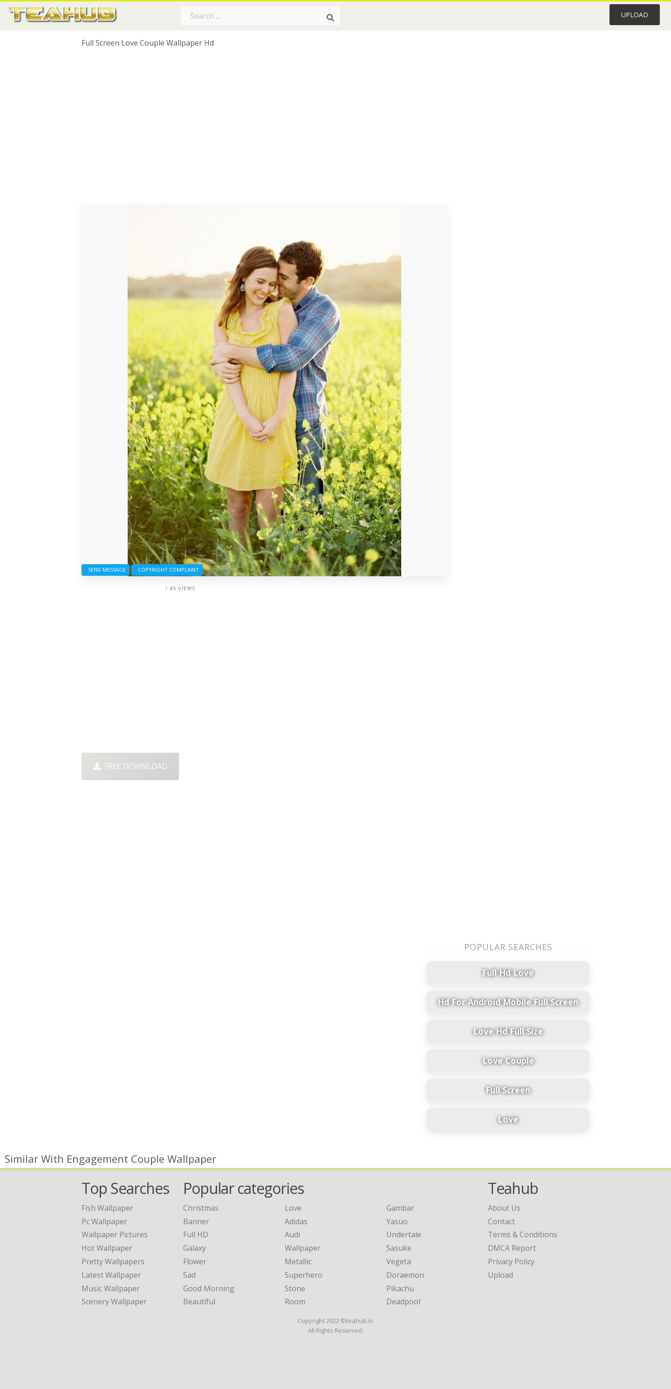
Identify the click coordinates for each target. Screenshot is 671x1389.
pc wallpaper (104, 1221)
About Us (504, 1208)
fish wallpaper (107, 1208)
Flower (194, 1261)
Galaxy (194, 1248)
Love (293, 1208)
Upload (634, 14)
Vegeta (398, 1261)
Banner (196, 1221)
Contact (501, 1221)
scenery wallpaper (114, 1301)
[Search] (330, 17)
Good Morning (208, 1288)
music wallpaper (111, 1288)
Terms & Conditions (522, 1234)
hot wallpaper (107, 1248)
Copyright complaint (167, 569)
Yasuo (397, 1221)
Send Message (105, 569)
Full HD (195, 1234)
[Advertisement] (264, 129)
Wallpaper (303, 1248)
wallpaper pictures (115, 1234)
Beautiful (199, 1301)
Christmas (201, 1208)
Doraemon (405, 1275)
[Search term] (260, 16)
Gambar (400, 1208)
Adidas (296, 1221)
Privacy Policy (511, 1261)
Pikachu (400, 1288)
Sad (189, 1275)
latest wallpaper (111, 1275)
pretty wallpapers (113, 1261)
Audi (292, 1234)
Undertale (403, 1234)
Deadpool (403, 1301)
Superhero (303, 1275)
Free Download (130, 766)
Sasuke (398, 1248)
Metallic (298, 1261)
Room (295, 1301)
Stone (295, 1288)
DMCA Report (512, 1248)
